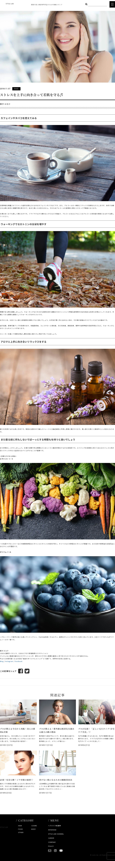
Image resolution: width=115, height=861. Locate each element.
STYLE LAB (10, 4)
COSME (34, 826)
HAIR (20, 826)
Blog (2, 661)
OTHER (20, 832)
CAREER (51, 838)
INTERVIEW (52, 830)
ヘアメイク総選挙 (54, 826)
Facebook (18, 661)
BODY (33, 829)
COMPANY (52, 842)
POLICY (51, 846)
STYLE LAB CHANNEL (56, 834)
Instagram (9, 661)
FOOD (20, 829)
